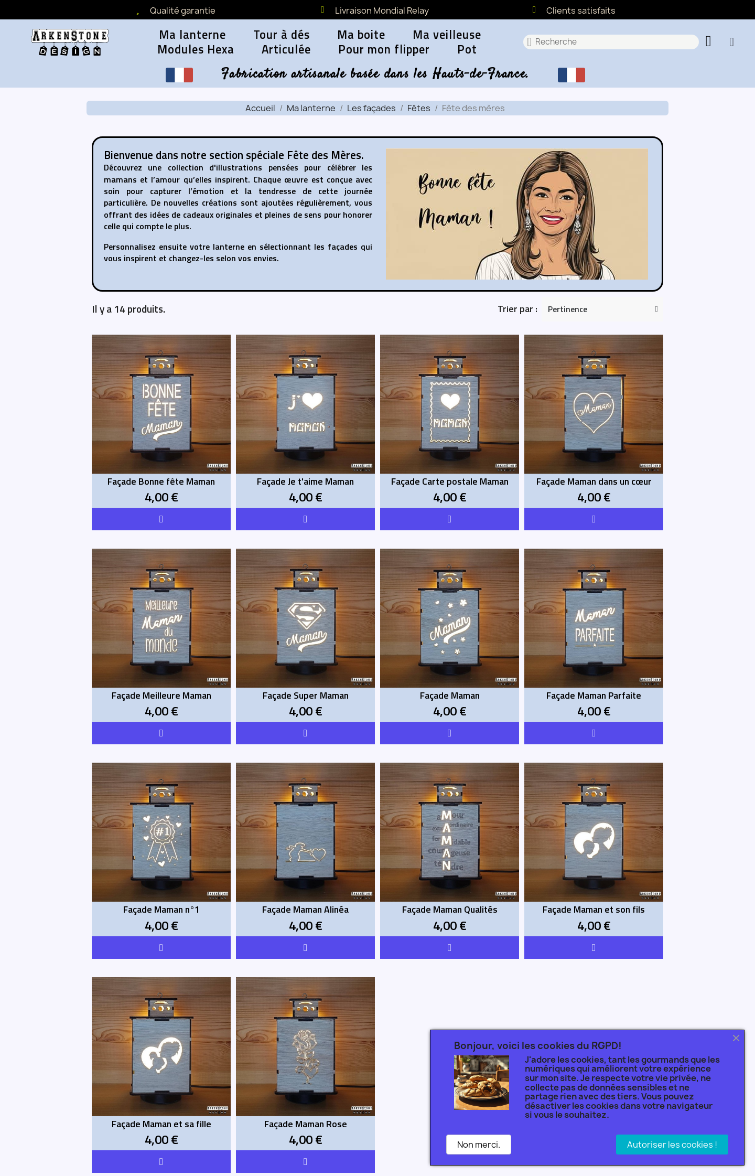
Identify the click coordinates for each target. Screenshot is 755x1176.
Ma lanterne (192, 34)
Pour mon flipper (384, 49)
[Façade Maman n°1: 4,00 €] (161, 849)
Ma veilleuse (447, 34)
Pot (467, 49)
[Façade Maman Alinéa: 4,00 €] (305, 849)
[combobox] (611, 42)
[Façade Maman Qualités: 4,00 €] (449, 849)
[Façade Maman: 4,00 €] (449, 635)
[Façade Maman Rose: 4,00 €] (305, 1063)
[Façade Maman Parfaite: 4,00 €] (593, 635)
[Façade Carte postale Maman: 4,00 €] (449, 421)
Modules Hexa (195, 49)
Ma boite (361, 34)
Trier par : (517, 309)
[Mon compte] (732, 42)
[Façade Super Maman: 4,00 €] (305, 635)
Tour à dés (281, 34)
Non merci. (478, 1144)
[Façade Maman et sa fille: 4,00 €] (161, 1063)
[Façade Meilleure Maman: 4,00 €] (161, 635)
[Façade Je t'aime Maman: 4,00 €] (305, 421)
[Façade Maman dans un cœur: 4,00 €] (593, 421)
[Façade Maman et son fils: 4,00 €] (593, 849)
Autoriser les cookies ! (672, 1144)
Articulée (286, 49)
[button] (710, 42)
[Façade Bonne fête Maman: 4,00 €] (161, 421)
